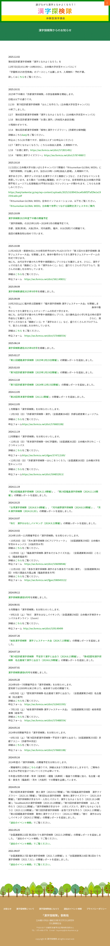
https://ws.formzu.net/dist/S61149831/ (45, 279)
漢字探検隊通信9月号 (19, 597)
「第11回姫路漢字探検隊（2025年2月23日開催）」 (34, 360)
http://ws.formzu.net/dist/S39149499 (43, 628)
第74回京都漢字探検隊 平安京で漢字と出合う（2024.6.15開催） (44, 656)
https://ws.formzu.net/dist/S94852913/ (43, 474)
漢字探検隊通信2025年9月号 (23, 291)
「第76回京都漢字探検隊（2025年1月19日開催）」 (34, 372)
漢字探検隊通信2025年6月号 (23, 348)
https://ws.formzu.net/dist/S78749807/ (65, 155)
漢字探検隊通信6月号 (19, 672)
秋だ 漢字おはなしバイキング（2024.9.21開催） (36, 523)
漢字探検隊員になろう (49, 909)
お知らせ (7, 909)
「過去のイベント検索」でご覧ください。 (30, 843)
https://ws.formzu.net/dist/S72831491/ (51, 150)
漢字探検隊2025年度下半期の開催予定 (28, 218)
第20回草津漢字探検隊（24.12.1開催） (30, 396)
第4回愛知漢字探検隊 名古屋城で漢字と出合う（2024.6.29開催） (54, 658)
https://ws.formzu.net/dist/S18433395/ (45, 704)
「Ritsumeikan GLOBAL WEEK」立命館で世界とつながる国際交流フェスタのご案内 (51, 206)
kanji (24, 134)
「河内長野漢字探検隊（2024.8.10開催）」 (72, 507)
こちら (20, 77)
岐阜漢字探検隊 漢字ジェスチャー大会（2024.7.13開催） (40, 640)
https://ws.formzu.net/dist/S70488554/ (45, 335)
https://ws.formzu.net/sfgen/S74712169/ (43, 455)
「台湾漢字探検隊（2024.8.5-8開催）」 (28, 507)
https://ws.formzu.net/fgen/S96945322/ (45, 580)
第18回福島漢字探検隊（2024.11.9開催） (31, 491)
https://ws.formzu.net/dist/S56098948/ (45, 564)
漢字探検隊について (25, 909)
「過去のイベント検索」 (21, 822)
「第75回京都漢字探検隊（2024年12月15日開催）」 (34, 384)
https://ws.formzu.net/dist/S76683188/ (43, 424)
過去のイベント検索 (73, 909)
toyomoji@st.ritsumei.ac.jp (67, 930)
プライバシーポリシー (97, 909)
